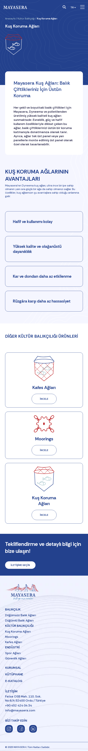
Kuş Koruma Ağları (18, 631)
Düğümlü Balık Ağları (19, 620)
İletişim (11, 691)
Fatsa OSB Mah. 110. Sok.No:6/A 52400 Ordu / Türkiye (25, 698)
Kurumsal (13, 668)
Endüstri (12, 647)
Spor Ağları (13, 653)
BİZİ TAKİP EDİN (16, 721)
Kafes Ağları (13, 642)
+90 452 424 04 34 (18, 705)
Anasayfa (10, 18)
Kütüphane (14, 674)
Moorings (11, 637)
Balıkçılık (13, 609)
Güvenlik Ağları (15, 658)
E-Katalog (13, 681)
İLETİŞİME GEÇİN (20, 565)
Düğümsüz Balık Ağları (20, 615)
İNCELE (48, 400)
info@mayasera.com (20, 710)
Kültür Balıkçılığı (26, 18)
